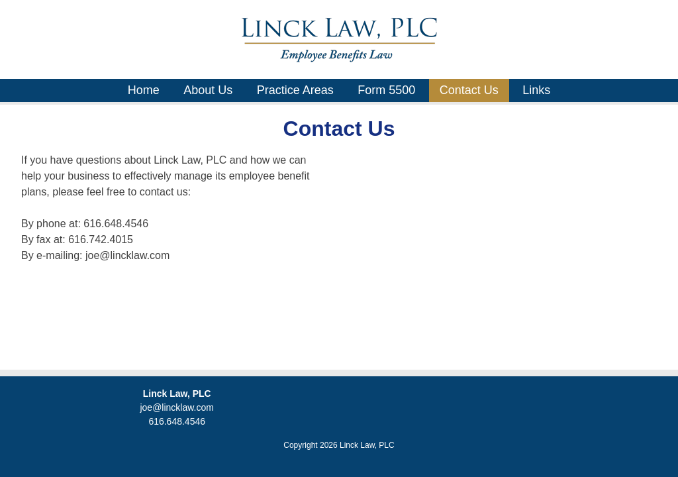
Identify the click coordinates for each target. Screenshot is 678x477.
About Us (207, 90)
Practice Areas (295, 90)
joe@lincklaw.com (176, 407)
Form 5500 (386, 90)
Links (536, 90)
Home (144, 90)
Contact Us (469, 90)
